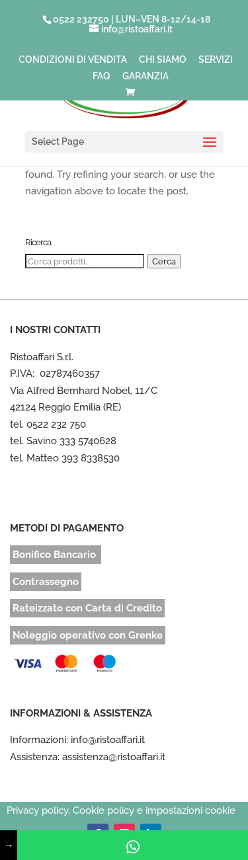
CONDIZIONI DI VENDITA (73, 60)
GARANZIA (145, 76)
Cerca (164, 261)
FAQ (101, 76)
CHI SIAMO (162, 60)
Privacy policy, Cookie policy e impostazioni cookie (121, 810)
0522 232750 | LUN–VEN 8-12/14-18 (131, 19)
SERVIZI (215, 60)
